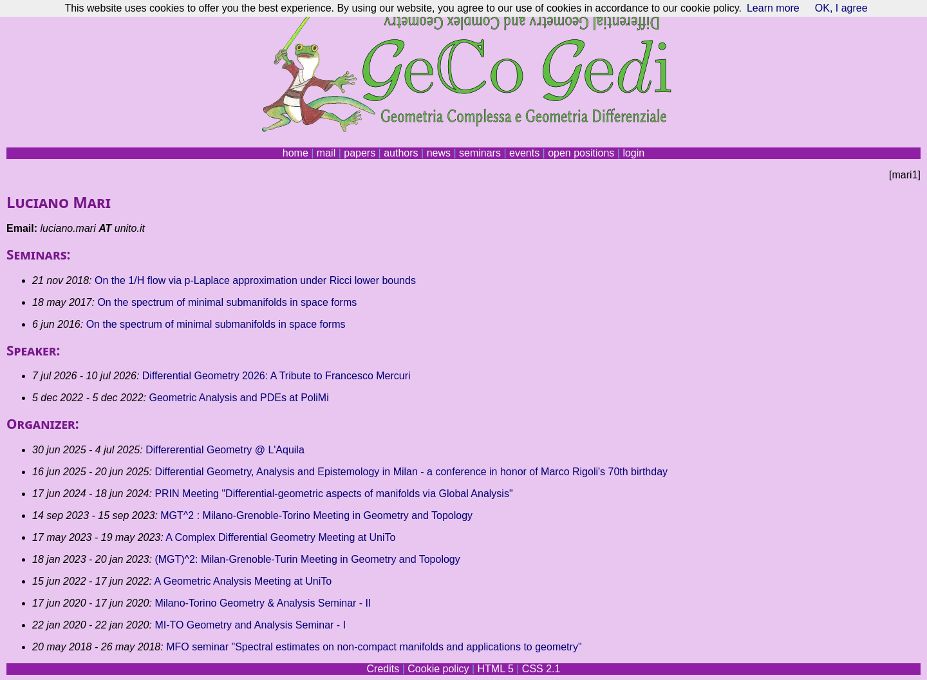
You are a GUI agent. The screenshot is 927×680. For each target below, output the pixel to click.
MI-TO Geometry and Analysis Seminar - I (250, 624)
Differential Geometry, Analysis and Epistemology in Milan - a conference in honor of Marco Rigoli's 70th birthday (411, 471)
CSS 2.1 (541, 668)
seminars (480, 152)
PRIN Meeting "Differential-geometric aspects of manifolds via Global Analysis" (333, 493)
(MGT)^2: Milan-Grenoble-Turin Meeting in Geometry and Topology (307, 559)
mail (326, 152)
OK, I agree (841, 8)
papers (359, 152)
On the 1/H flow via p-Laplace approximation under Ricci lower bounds (255, 280)
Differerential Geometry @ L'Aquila (224, 449)
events (524, 152)
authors (401, 152)
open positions (581, 152)
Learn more (773, 8)
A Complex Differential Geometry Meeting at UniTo (280, 537)
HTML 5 (495, 668)
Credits (383, 668)
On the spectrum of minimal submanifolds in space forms (227, 302)
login (633, 152)
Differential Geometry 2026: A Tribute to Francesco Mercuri (276, 375)
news (439, 152)
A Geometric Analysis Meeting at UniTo (243, 581)
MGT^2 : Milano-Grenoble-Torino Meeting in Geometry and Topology (316, 515)
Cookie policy (438, 668)
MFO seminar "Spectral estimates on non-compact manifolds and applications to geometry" (373, 646)
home (295, 152)
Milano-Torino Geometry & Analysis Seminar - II (262, 603)
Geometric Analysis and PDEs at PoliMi (238, 397)
